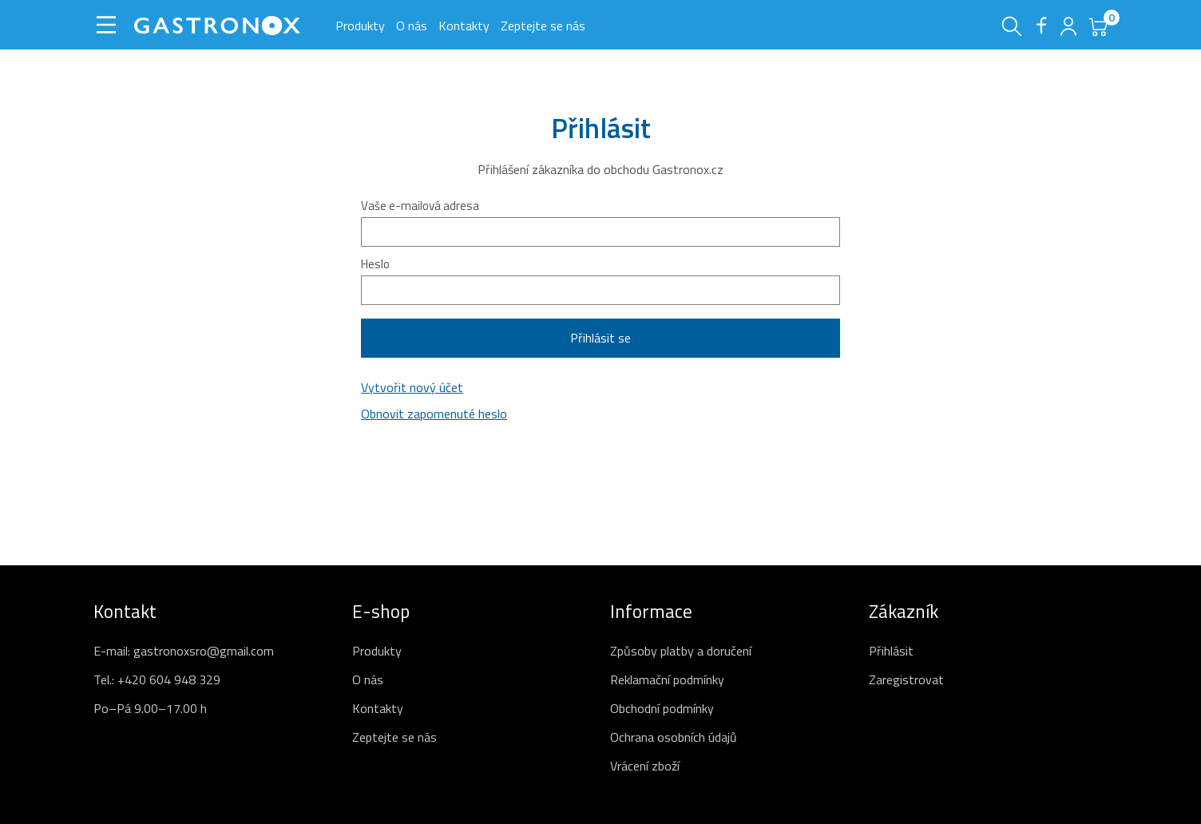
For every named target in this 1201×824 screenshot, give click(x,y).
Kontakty (464, 25)
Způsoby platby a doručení (680, 650)
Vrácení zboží (645, 765)
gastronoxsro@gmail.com (203, 650)
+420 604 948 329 (168, 679)
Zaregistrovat (906, 679)
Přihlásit (891, 650)
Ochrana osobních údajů (673, 737)
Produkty (360, 25)
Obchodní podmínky (662, 708)
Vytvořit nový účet (412, 387)
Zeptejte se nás (543, 25)
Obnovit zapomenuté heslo (434, 413)
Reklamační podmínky (667, 679)
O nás (411, 25)
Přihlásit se (600, 337)
